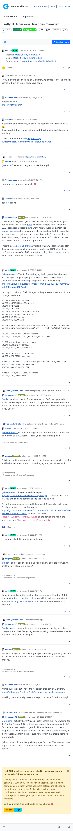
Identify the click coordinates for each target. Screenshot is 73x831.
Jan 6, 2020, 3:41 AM (42, 395)
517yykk (8, 199)
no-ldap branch (24, 245)
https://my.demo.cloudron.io (22, 601)
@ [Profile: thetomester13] (10, 274)
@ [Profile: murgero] (7, 721)
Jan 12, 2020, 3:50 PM (42, 624)
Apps (36, 6)
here (29, 224)
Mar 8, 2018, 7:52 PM (35, 50)
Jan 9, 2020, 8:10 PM (33, 535)
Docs (60, 6)
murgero (8, 456)
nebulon (8, 50)
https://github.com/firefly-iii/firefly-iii (38, 61)
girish (7, 270)
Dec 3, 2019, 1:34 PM (34, 180)
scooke (8, 428)
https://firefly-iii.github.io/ (28, 54)
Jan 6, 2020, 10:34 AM (28, 428)
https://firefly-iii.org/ (12, 104)
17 (69, 68)
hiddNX (8, 161)
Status (45, 6)
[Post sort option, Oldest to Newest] (5, 42)
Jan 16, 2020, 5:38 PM (37, 649)
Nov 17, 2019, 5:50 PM (29, 161)
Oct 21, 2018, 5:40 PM (34, 98)
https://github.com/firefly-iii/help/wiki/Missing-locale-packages (33, 692)
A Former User (11, 98)
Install (67, 6)
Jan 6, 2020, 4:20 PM (37, 456)
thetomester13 (11, 217)
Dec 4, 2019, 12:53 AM (29, 199)
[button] (3, 827)
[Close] (68, 771)
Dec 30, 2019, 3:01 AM (42, 217)
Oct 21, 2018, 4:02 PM (27, 76)
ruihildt (8, 119)
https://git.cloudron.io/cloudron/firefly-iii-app (24, 495)
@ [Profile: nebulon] (7, 165)
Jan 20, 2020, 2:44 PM (42, 717)
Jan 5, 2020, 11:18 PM (33, 270)
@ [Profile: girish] (5, 231)
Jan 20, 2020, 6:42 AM (34, 685)
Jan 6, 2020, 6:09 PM (33, 488)
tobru (7, 76)
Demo (53, 6)
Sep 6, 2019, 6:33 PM (28, 119)
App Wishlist (30, 30)
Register (8, 810)
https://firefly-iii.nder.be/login (27, 58)
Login (17, 810)
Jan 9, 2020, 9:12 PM (36, 559)
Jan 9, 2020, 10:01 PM (33, 591)
